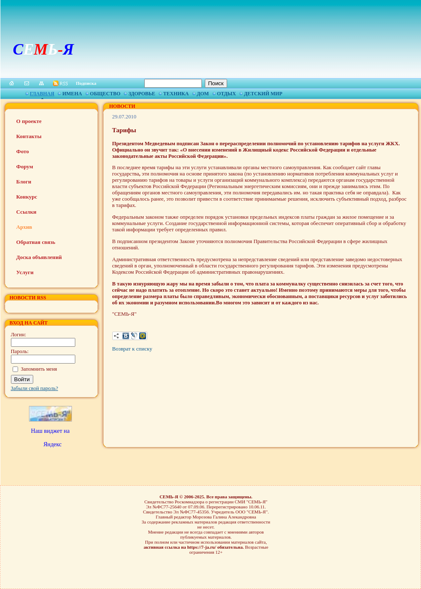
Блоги (24, 181)
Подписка (86, 83)
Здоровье (141, 94)
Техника (176, 94)
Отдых (226, 94)
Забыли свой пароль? (34, 388)
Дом (203, 94)
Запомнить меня (39, 369)
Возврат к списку (132, 349)
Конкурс (26, 197)
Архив (24, 227)
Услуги (25, 272)
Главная (42, 94)
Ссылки (26, 212)
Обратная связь (36, 242)
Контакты (29, 136)
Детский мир (263, 94)
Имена (72, 94)
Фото (22, 151)
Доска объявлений (39, 257)
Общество (105, 94)
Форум (24, 166)
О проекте (29, 121)
